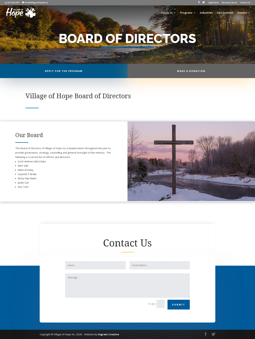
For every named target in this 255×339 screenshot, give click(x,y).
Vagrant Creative (108, 334)
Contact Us (245, 3)
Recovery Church (229, 3)
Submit (178, 304)
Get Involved (225, 13)
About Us (167, 13)
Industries (206, 13)
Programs (186, 13)
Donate (242, 13)
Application (213, 3)
